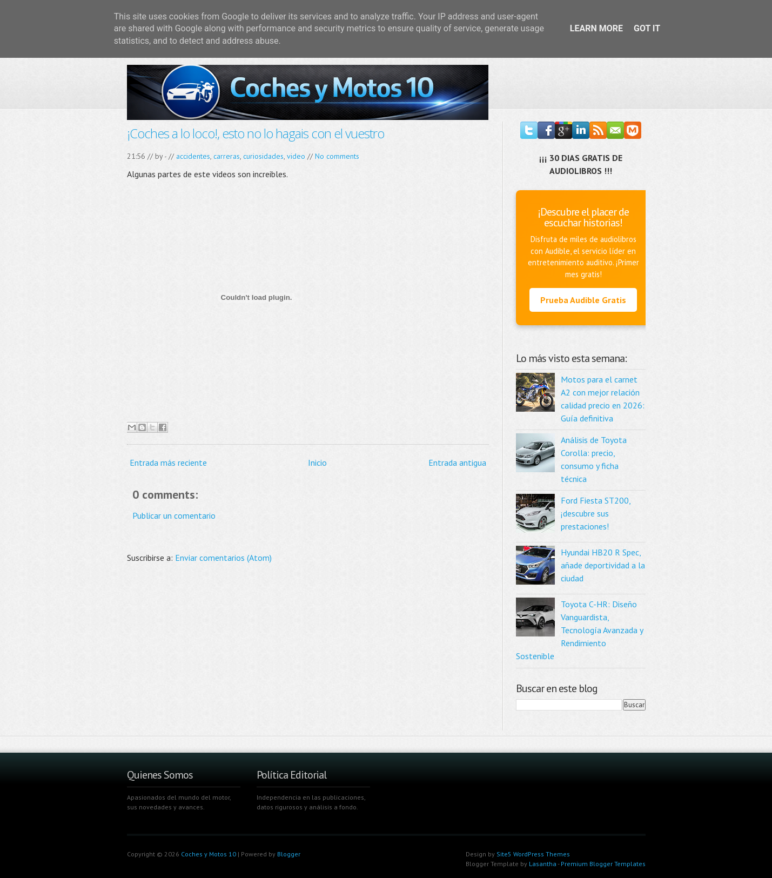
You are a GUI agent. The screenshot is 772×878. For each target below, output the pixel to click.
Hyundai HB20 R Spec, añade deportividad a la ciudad (603, 565)
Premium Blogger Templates (603, 864)
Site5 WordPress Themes (533, 854)
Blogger (288, 854)
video (296, 156)
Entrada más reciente (168, 462)
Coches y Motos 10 (208, 854)
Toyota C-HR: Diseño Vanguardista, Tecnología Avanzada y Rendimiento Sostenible (579, 630)
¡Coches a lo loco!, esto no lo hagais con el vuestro (255, 133)
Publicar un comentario (174, 515)
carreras (226, 156)
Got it (647, 28)
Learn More (596, 28)
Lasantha (542, 864)
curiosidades (263, 156)
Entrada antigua (457, 462)
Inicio (317, 462)
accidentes (193, 156)
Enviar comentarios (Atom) (223, 557)
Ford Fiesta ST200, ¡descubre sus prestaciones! (595, 513)
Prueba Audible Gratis (583, 299)
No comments (337, 156)
